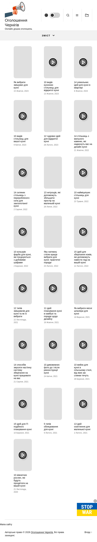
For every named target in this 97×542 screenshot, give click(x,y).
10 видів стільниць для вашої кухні (21, 139)
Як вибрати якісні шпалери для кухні (83, 311)
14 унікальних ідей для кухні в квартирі (82, 85)
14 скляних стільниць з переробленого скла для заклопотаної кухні (21, 199)
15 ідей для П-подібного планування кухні (23, 427)
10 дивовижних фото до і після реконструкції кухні (52, 368)
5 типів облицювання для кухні (51, 427)
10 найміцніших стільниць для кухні (82, 195)
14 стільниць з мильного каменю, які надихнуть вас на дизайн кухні (83, 141)
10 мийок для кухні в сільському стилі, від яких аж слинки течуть (83, 370)
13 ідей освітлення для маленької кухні (82, 427)
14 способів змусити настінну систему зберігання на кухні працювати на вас (23, 371)
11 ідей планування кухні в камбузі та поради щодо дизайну (53, 313)
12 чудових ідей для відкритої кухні (52, 139)
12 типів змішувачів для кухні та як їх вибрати (21, 312)
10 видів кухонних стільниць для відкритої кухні (51, 86)
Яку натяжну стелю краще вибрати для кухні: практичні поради (52, 257)
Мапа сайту (6, 524)
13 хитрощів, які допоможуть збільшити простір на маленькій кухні (52, 197)
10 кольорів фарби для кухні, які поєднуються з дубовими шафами (22, 257)
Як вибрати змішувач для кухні (21, 85)
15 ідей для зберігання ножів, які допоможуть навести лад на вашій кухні (83, 257)
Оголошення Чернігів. (42, 532)
